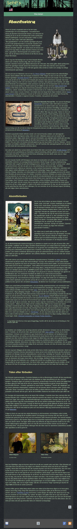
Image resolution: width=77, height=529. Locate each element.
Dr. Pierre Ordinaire (39, 74)
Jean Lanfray (49, 332)
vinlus (58, 259)
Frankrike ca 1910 (23, 492)
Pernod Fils (38, 104)
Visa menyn (38, 14)
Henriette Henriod (23, 78)
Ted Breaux (34, 312)
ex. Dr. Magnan (44, 296)
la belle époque (62, 150)
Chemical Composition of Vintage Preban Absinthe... (35, 316)
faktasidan (25, 130)
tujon (35, 290)
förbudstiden (34, 282)
